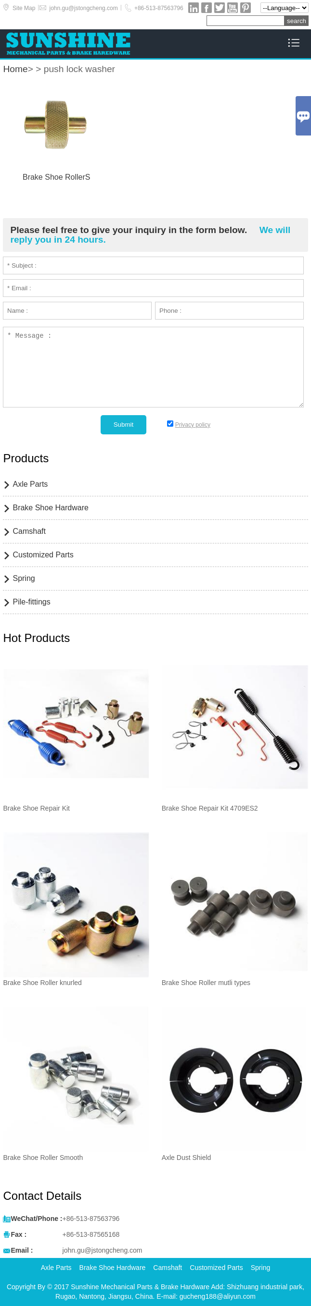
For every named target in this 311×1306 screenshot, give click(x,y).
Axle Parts (30, 484)
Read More (56, 189)
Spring (24, 578)
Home (15, 69)
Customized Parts (43, 555)
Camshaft (29, 531)
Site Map (24, 8)
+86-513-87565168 (91, 1234)
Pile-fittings (31, 602)
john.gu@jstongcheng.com (83, 8)
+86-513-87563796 (158, 8)
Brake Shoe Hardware (50, 508)
